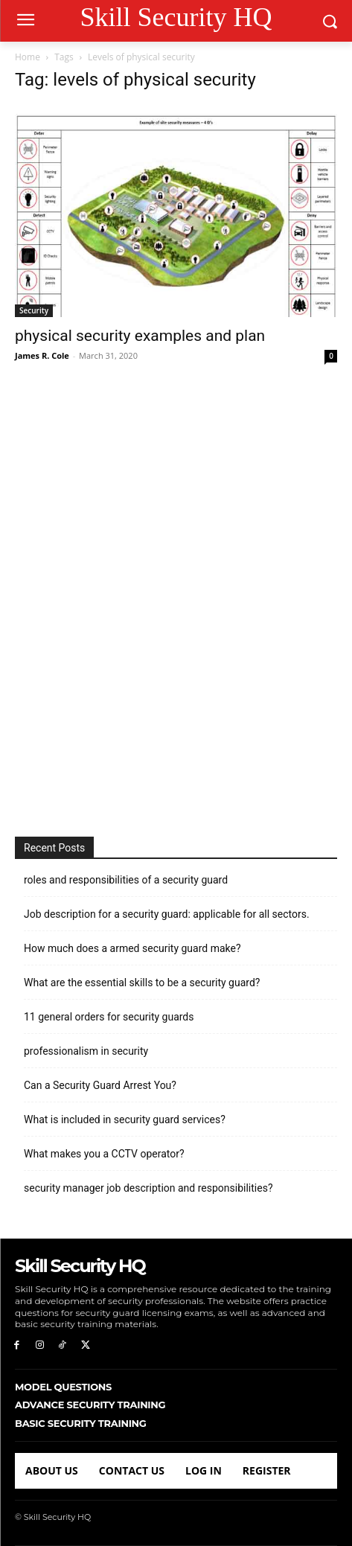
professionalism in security (86, 1051)
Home (27, 57)
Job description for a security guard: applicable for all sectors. (167, 914)
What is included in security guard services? (124, 1119)
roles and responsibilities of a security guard (126, 880)
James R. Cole (42, 355)
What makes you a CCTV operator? (104, 1154)
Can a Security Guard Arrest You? (100, 1085)
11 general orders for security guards (109, 1017)
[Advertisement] (176, 601)
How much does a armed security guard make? (132, 948)
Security (33, 310)
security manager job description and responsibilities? (148, 1188)
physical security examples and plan (140, 336)
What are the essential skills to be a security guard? (142, 982)
